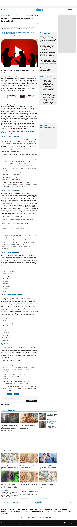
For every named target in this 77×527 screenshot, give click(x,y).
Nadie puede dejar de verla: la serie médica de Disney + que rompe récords (12, 97)
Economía (23, 13)
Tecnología (4, 511)
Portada (3, 507)
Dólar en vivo (10, 6)
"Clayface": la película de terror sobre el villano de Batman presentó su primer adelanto (52, 417)
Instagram (7, 502)
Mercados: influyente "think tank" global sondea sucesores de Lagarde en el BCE (47, 55)
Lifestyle (3, 509)
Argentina (16, 394)
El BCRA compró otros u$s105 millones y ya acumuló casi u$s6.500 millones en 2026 (49, 101)
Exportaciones (46, 6)
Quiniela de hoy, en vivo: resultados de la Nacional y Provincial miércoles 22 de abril (49, 95)
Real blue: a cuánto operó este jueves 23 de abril (28, 466)
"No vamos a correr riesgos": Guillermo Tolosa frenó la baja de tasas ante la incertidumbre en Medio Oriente (9, 494)
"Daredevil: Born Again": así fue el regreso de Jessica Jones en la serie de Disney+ (51, 426)
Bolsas (45, 127)
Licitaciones (4, 513)
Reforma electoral (28, 6)
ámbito (2, 15)
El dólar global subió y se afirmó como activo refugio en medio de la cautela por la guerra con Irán (29, 494)
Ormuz (62, 6)
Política (38, 13)
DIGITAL (25, 517)
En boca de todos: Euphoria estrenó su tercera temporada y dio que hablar (29, 427)
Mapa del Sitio (17, 511)
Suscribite (31, 400)
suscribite (70, 9)
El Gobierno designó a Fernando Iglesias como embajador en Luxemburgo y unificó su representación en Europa (48, 39)
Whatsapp (17, 502)
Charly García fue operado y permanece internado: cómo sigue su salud (31, 97)
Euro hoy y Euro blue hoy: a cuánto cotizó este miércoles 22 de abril (48, 486)
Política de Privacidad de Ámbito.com (33, 511)
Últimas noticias (12, 507)
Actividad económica (18, 6)
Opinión (53, 13)
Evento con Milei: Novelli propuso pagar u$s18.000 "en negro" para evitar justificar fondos (47, 47)
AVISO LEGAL (49, 511)
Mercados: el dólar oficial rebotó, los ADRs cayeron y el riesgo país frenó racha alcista (9, 486)
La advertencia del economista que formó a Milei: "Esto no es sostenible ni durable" (49, 89)
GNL (52, 6)
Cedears (55, 127)
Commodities (49, 127)
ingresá (74, 9)
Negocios (45, 13)
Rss (11, 511)
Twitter (1, 502)
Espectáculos (8, 15)
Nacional (11, 509)
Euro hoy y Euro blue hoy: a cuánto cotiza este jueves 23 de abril (9, 467)
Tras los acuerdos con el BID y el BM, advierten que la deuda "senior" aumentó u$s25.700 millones (48, 62)
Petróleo (57, 6)
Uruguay (60, 13)
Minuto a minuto (5, 482)
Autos (56, 509)
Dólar (16, 13)
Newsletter (72, 502)
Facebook (4, 502)
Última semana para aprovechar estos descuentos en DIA (45, 69)
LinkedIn (10, 502)
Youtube (14, 502)
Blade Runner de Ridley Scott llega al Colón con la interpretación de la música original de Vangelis (9, 428)
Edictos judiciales (59, 511)
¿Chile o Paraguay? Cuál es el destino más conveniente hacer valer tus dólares (48, 467)
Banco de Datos (45, 507)
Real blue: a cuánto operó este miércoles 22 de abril (28, 485)
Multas (68, 511)
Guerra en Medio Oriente (38, 6)
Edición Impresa (34, 509)
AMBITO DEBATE (49, 517)
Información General (46, 509)
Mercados (54, 507)
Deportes (24, 509)
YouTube (15, 15)
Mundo (18, 509)
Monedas (41, 127)
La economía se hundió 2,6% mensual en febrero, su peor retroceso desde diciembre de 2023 (49, 81)
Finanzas (31, 13)
